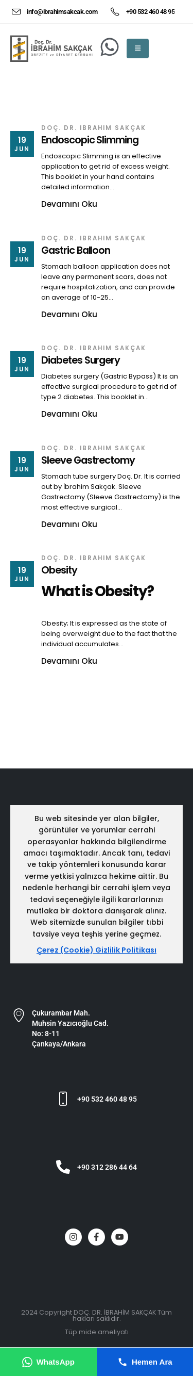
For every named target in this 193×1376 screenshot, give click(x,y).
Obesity (59, 570)
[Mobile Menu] (138, 48)
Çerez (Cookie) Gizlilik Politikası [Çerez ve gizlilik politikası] (96, 950)
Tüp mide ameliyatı (97, 1332)
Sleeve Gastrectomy (88, 460)
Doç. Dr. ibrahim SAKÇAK (93, 128)
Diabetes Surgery (80, 360)
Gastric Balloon (75, 250)
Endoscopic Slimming (89, 140)
